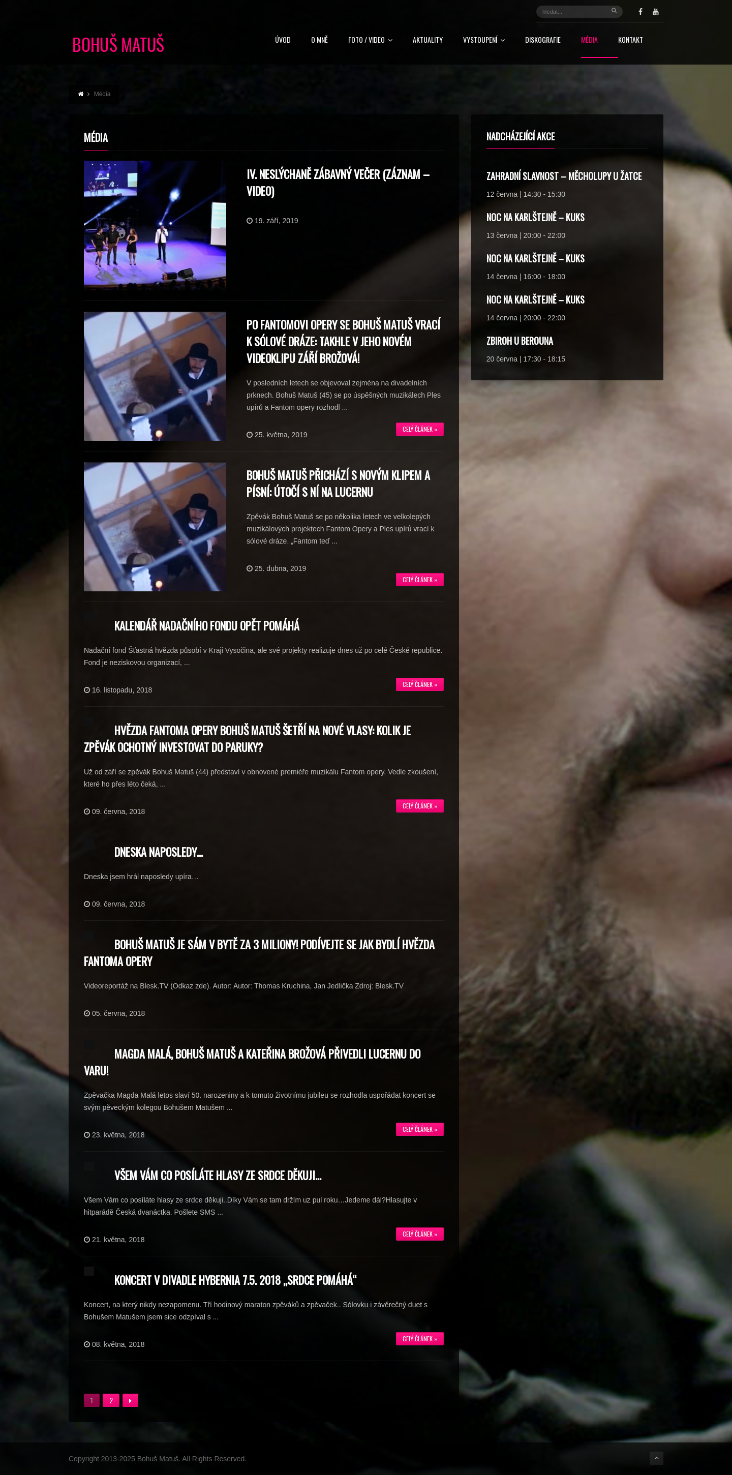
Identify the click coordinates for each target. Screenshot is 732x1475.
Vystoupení (484, 40)
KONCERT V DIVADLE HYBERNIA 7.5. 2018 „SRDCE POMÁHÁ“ (235, 1280)
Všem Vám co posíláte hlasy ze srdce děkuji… (217, 1175)
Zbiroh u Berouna (519, 340)
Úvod (283, 40)
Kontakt (630, 40)
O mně (319, 40)
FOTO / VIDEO (370, 40)
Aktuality (428, 40)
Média (589, 40)
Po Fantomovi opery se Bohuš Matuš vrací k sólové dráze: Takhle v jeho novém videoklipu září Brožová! (343, 341)
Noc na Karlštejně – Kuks (535, 217)
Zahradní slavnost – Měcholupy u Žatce (564, 176)
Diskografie (543, 40)
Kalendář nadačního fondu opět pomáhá (206, 625)
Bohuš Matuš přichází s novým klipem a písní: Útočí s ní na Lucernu (338, 483)
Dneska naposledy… (158, 852)
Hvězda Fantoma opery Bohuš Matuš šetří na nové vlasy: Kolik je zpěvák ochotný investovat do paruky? (247, 738)
